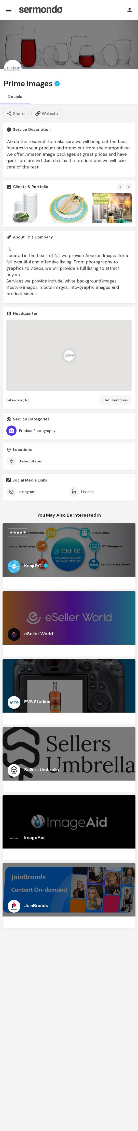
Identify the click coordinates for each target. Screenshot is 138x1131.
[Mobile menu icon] (8, 10)
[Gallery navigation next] (129, 187)
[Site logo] (40, 10)
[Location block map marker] (69, 355)
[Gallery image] (26, 208)
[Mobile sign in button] (129, 10)
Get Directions (115, 400)
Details (15, 96)
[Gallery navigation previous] (120, 187)
